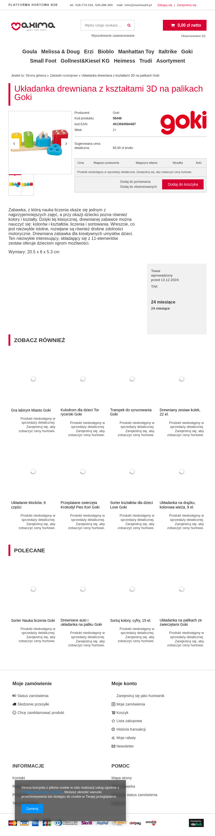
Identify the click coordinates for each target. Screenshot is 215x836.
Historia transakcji (131, 729)
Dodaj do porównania (135, 182)
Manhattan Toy (136, 51)
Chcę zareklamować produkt (40, 713)
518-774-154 (84, 5)
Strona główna (36, 75)
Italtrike (167, 51)
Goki (187, 51)
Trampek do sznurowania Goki (131, 412)
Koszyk (122, 713)
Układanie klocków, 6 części (28, 505)
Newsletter (125, 746)
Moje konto (124, 683)
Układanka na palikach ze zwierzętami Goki (181, 622)
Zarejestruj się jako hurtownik (140, 696)
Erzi (89, 51)
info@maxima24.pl (138, 5)
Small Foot (43, 61)
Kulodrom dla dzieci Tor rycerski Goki (80, 412)
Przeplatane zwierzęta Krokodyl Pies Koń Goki (80, 505)
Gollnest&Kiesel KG (85, 61)
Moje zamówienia (130, 704)
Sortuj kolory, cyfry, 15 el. (130, 620)
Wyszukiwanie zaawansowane (113, 36)
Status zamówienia (32, 696)
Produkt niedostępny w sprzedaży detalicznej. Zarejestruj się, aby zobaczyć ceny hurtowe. (134, 172)
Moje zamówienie (32, 683)
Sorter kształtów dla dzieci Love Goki (131, 505)
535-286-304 (104, 5)
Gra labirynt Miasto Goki (31, 410)
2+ (114, 130)
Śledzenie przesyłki (32, 704)
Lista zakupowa (129, 721)
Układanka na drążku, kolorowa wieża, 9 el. (177, 505)
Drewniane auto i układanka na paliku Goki (81, 622)
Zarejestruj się (186, 5)
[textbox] (108, 25)
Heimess (124, 61)
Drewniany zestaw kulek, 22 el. (180, 412)
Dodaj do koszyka (183, 184)
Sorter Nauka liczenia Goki (33, 620)
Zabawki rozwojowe (64, 75)
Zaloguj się (165, 5)
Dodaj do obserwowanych (138, 187)
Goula (29, 51)
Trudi (145, 61)
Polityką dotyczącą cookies (41, 792)
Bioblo (106, 51)
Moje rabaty (126, 738)
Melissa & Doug (60, 51)
